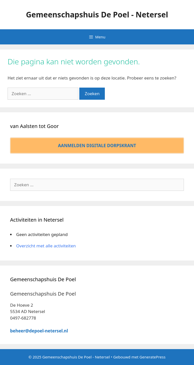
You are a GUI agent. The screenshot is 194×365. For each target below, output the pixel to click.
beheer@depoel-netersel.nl (39, 331)
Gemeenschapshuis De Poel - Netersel (97, 14)
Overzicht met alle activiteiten (46, 246)
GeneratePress (152, 356)
